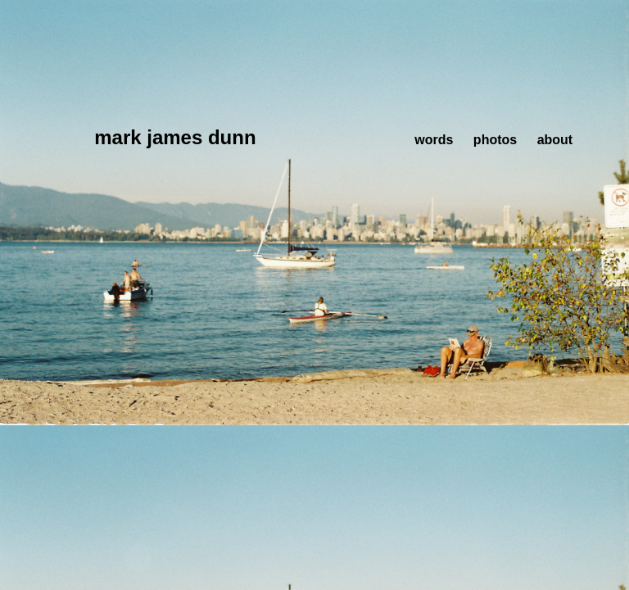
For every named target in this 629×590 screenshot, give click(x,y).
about (555, 140)
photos (495, 140)
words (433, 140)
